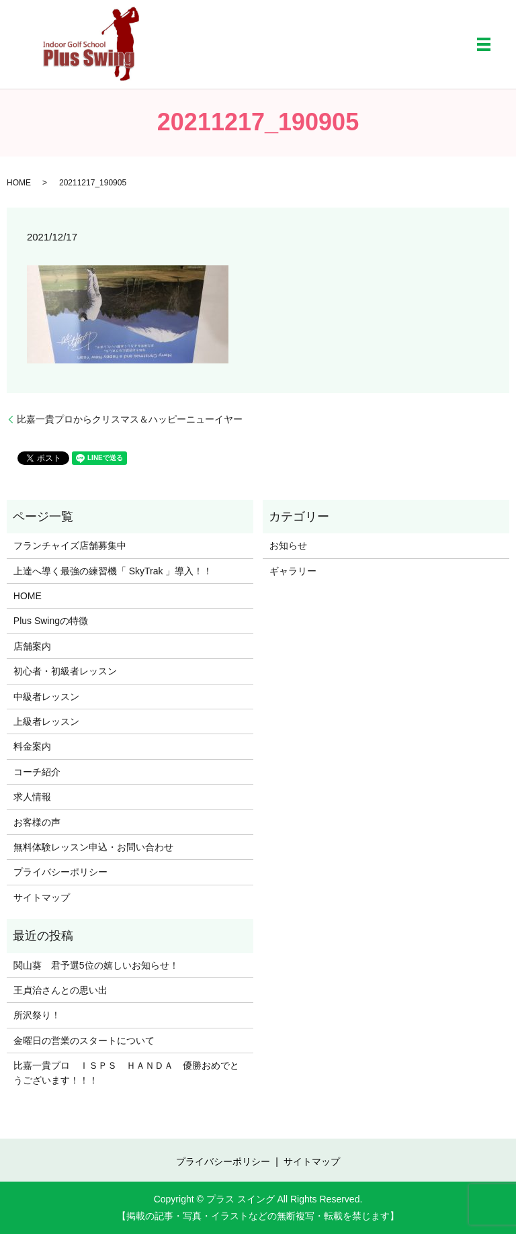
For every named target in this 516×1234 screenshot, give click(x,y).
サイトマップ (41, 897)
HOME (19, 182)
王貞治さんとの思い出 (60, 990)
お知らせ (288, 545)
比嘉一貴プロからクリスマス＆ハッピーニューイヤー (130, 419)
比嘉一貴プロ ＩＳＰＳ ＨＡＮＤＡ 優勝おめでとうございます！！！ (126, 1073)
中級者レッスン (46, 696)
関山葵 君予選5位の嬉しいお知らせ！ (96, 965)
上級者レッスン (46, 721)
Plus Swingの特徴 (50, 620)
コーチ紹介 (36, 771)
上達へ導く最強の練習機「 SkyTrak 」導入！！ (113, 571)
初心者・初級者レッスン (65, 671)
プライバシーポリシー (60, 872)
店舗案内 (32, 646)
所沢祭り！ (36, 1015)
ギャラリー (292, 571)
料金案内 (32, 746)
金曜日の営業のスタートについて (84, 1040)
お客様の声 (36, 822)
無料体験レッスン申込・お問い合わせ (93, 847)
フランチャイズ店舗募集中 (69, 545)
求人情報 (32, 796)
